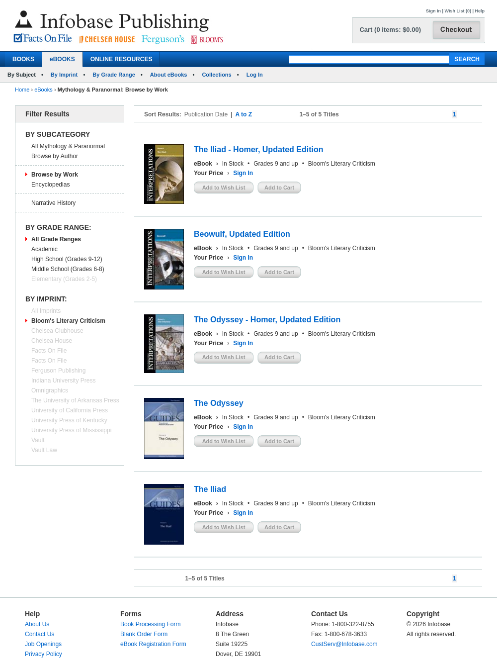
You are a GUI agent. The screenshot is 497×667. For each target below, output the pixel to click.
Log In (255, 75)
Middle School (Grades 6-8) (67, 269)
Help (480, 10)
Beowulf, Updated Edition (242, 234)
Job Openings (43, 644)
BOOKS (23, 59)
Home (22, 90)
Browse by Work (54, 174)
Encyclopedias (50, 184)
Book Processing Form (150, 624)
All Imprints (46, 310)
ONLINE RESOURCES (121, 59)
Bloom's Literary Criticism (68, 320)
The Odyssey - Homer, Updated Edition (267, 319)
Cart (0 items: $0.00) (390, 29)
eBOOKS (62, 59)
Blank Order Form (143, 634)
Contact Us (39, 634)
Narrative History (53, 202)
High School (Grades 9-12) (66, 259)
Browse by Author (54, 156)
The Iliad (210, 489)
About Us (37, 624)
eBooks (43, 90)
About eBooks (168, 75)
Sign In (433, 10)
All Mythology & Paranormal (68, 146)
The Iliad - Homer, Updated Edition (258, 149)
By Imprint (64, 75)
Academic (44, 249)
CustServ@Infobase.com (344, 644)
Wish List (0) (458, 10)
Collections (216, 75)
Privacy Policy (43, 654)
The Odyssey (219, 403)
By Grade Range (113, 75)
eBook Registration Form (153, 644)
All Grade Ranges (56, 239)
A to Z (243, 114)
